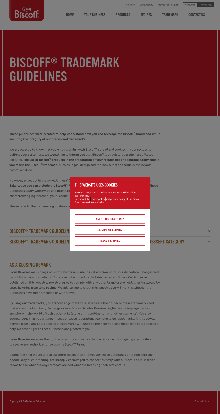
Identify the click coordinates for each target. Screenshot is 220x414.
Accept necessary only (110, 219)
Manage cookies (110, 241)
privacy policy (117, 199)
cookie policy (98, 199)
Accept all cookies (110, 230)
